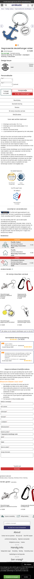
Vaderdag (25, 478)
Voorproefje (22, 90)
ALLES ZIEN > (14, 482)
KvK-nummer (4, 406)
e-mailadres (4, 422)
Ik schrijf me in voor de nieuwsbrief (17, 527)
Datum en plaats (5, 447)
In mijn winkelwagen (22, 94)
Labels (20, 188)
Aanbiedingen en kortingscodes (17, 554)
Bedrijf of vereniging (6, 401)
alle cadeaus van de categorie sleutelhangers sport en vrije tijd (17, 331)
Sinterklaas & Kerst (18, 478)
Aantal (2, 437)
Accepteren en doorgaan (12, 577)
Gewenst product (5, 432)
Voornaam (3, 417)
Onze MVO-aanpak (14, 188)
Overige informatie (5, 452)
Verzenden (17, 469)
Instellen (26, 577)
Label (12, 67)
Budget (2, 442)
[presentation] (17, 461)
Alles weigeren (27, 564)
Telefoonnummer (5, 427)
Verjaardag (10, 478)
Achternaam (4, 411)
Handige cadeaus (4, 478)
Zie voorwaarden (26, 216)
